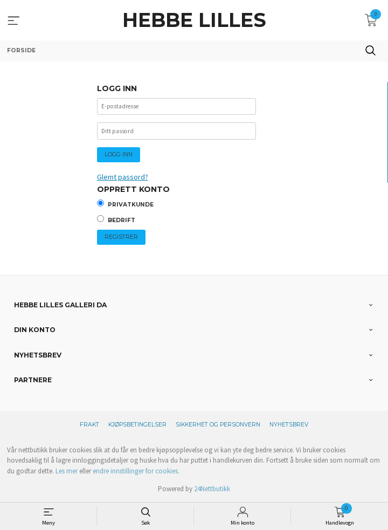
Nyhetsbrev (288, 424)
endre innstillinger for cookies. (136, 471)
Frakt (89, 424)
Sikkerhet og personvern (218, 424)
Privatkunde (131, 204)
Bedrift (121, 220)
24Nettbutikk (212, 488)
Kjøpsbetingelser (137, 424)
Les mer (67, 471)
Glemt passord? (122, 177)
